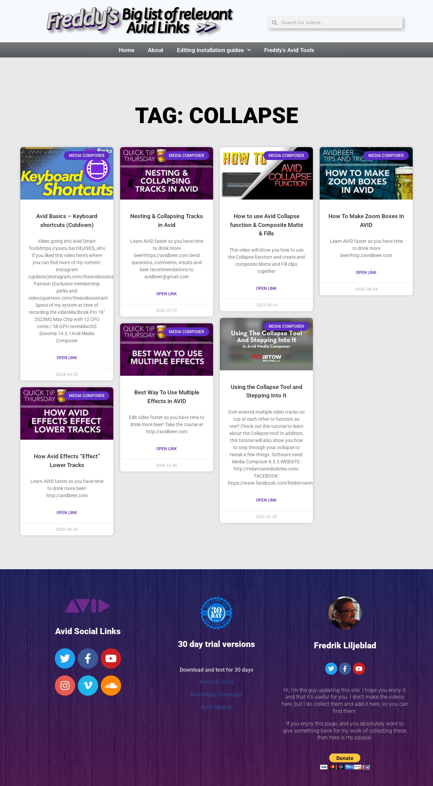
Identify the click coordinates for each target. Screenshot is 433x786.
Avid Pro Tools (216, 682)
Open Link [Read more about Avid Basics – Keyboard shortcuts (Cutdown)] (66, 357)
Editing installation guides (214, 50)
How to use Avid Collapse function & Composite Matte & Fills (266, 225)
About (155, 50)
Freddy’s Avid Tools (289, 50)
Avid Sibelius (216, 707)
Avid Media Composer (216, 694)
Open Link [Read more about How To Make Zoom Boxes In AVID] (366, 272)
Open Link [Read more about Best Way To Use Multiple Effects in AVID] (166, 448)
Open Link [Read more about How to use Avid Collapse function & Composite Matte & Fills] (266, 288)
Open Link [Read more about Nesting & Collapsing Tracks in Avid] (166, 294)
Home (126, 50)
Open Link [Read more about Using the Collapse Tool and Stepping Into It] (266, 500)
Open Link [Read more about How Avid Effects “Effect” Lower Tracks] (66, 512)
